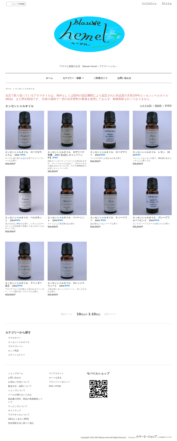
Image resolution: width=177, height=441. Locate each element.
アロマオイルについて (18, 414)
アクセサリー (14, 338)
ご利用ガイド (100, 78)
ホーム (49, 78)
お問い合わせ (124, 78)
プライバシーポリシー (59, 382)
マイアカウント (149, 3)
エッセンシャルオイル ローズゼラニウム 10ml (23, 153)
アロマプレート (15, 346)
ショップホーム (15, 373)
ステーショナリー (16, 355)
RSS (51, 386)
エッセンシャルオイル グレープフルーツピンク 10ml (151, 219)
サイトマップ (14, 410)
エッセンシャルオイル (25, 89)
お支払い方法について (18, 382)
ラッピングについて (17, 406)
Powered (150, 438)
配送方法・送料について (20, 386)
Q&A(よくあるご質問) (18, 419)
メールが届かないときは (20, 394)
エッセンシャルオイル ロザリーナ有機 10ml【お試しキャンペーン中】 (66, 155)
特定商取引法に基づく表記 (21, 423)
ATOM (58, 386)
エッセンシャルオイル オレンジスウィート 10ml (66, 284)
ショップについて (16, 390)
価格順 (158, 105)
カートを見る (55, 377)
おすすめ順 (146, 105)
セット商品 (13, 350)
